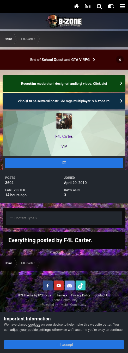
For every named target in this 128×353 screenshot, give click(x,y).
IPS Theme (25, 295)
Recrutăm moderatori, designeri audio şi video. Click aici (64, 84)
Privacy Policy (80, 295)
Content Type (23, 218)
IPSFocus (44, 295)
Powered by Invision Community (64, 305)
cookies (34, 324)
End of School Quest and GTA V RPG (60, 60)
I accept (64, 345)
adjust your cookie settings (30, 330)
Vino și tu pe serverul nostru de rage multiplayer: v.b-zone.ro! (64, 101)
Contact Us (102, 295)
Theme (61, 295)
